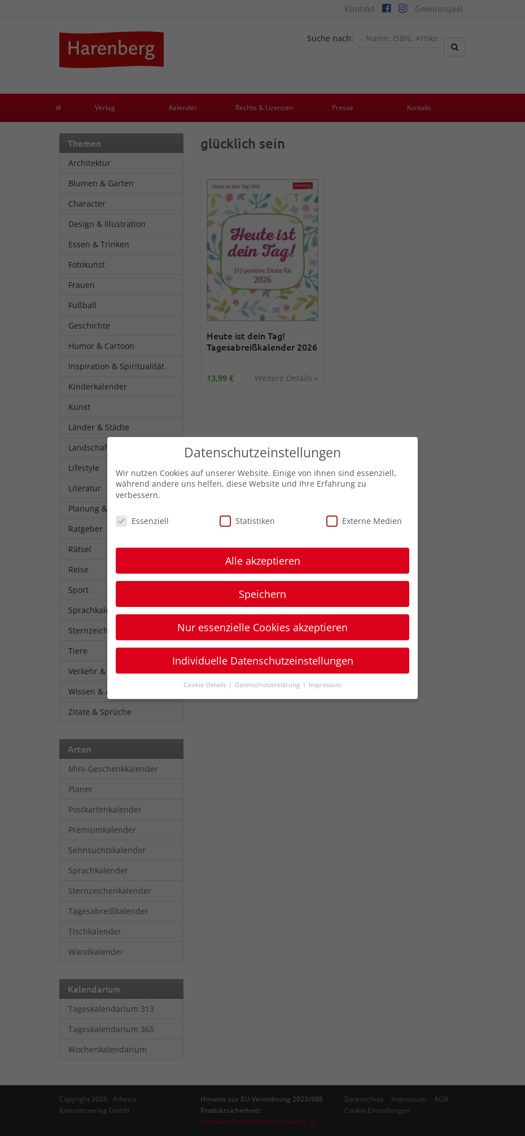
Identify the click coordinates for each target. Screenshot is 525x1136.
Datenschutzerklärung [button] (268, 685)
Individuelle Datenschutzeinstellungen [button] (262, 660)
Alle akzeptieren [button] (262, 560)
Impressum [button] (325, 685)
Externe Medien (364, 520)
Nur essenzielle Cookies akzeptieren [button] (262, 627)
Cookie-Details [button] (205, 685)
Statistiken (247, 520)
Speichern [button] (262, 594)
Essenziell (142, 520)
